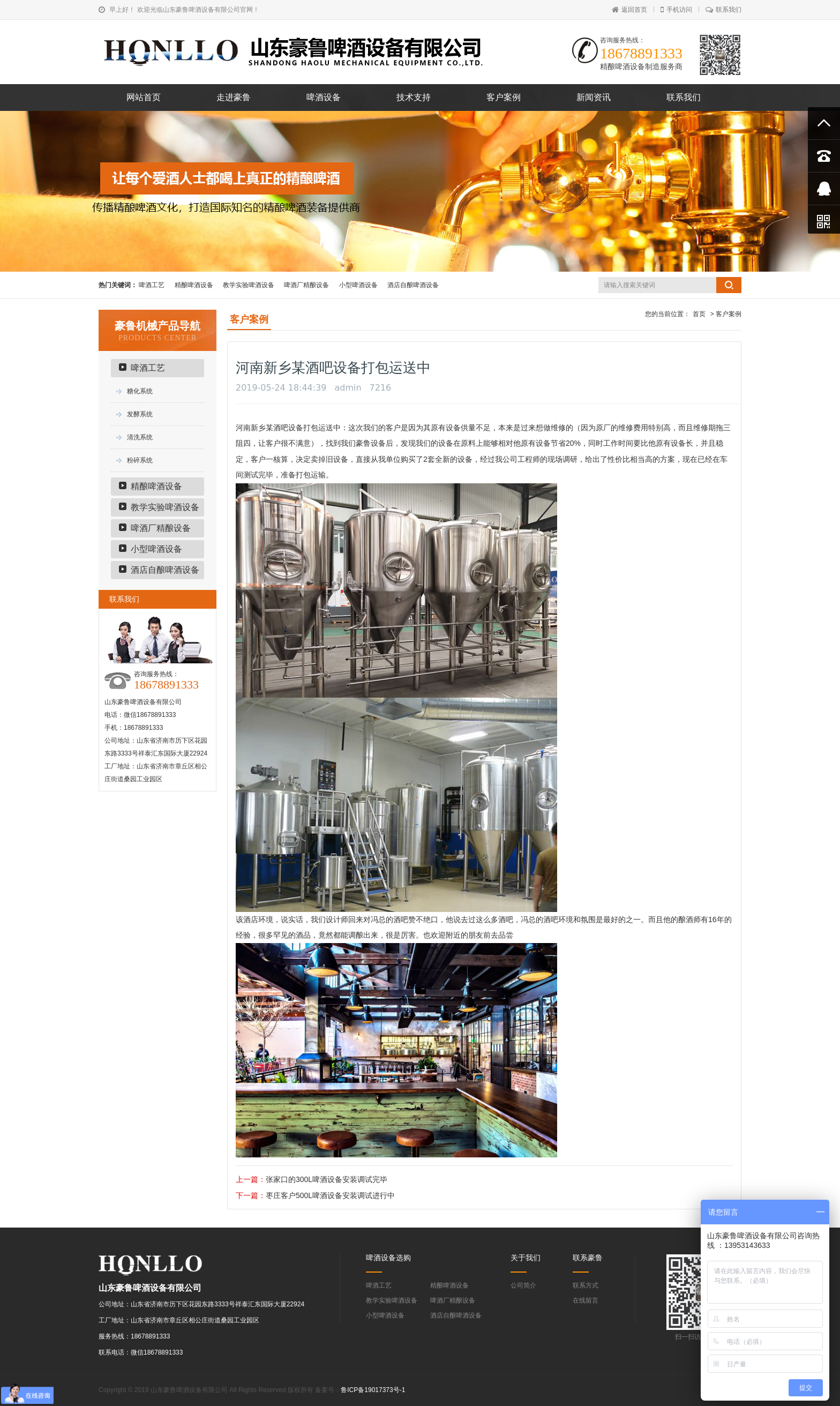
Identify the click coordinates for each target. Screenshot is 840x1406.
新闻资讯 (593, 97)
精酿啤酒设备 (194, 285)
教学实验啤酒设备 (248, 285)
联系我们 (723, 9)
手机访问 (676, 9)
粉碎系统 (140, 460)
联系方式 (585, 1285)
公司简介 (523, 1285)
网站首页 (143, 97)
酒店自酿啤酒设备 (413, 285)
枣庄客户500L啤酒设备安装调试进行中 (330, 1195)
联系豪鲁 (588, 1257)
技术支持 (413, 97)
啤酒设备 (323, 97)
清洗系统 (140, 437)
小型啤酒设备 (358, 285)
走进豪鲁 (233, 97)
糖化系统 (140, 391)
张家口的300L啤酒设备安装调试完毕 (326, 1179)
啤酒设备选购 (388, 1257)
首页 (699, 314)
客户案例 (503, 97)
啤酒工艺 (151, 285)
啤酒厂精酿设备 (306, 285)
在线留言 (585, 1300)
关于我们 (526, 1257)
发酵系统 (140, 414)
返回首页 (629, 9)
